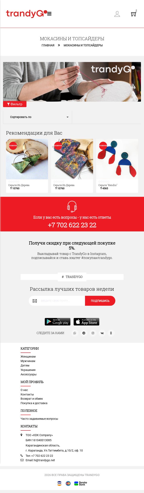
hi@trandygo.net (44, 460)
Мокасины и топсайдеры (83, 45)
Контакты (27, 394)
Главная (48, 45)
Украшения (28, 370)
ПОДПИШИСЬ (100, 300)
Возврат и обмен (32, 398)
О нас (24, 390)
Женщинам (28, 356)
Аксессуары (29, 374)
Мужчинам (28, 361)
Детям (25, 365)
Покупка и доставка (34, 403)
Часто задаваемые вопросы (39, 418)
